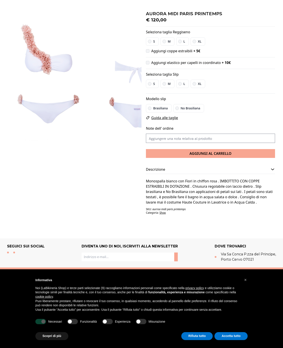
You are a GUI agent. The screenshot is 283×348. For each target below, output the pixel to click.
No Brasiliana (190, 108)
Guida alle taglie (164, 117)
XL (199, 41)
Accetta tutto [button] (231, 336)
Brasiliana (160, 108)
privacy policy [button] (194, 288)
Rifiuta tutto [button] (197, 336)
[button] (245, 279)
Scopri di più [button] (51, 336)
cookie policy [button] (44, 296)
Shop (162, 213)
